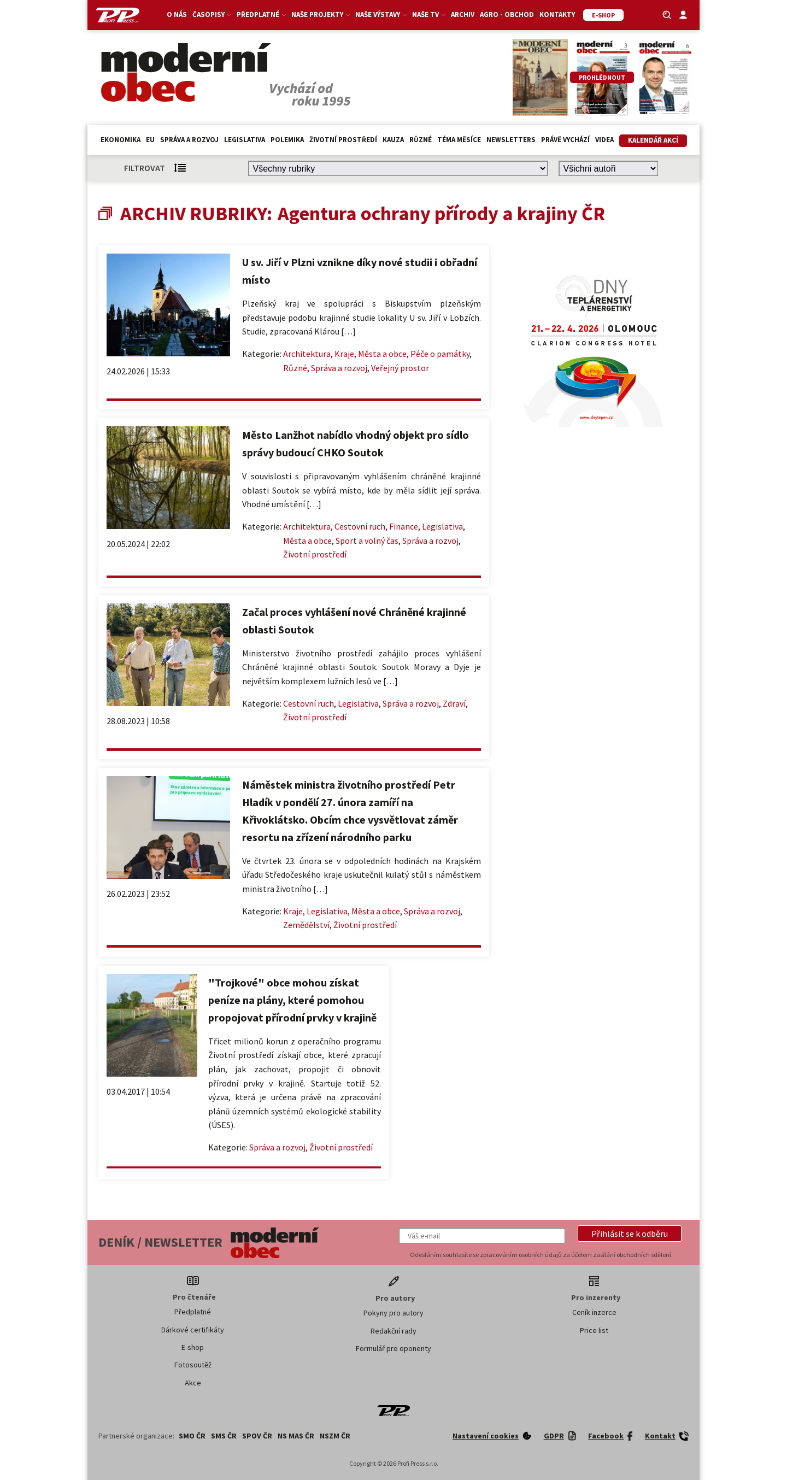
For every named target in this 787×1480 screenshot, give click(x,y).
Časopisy (211, 14)
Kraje (344, 353)
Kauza (393, 139)
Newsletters (511, 139)
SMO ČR (192, 1436)
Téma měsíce (459, 139)
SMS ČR (224, 1436)
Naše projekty (320, 14)
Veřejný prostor (400, 367)
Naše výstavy (381, 14)
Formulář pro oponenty (393, 1348)
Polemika (287, 139)
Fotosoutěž (193, 1365)
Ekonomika (120, 139)
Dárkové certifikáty (192, 1330)
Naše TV (428, 14)
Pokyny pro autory (393, 1313)
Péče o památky (439, 353)
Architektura (307, 353)
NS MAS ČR (296, 1436)
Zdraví (454, 703)
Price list (594, 1330)
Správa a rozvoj (189, 139)
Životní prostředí (343, 139)
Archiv (462, 14)
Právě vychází (565, 139)
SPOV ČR (257, 1436)
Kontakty (557, 14)
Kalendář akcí (653, 140)
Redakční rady (393, 1331)
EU (150, 139)
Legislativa (244, 139)
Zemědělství (306, 924)
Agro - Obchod (507, 14)
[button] (630, 1233)
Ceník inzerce (594, 1312)
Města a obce (382, 353)
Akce (193, 1383)
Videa (604, 139)
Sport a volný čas (367, 540)
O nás (177, 14)
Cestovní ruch (359, 526)
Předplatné (261, 14)
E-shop (192, 1347)
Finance (403, 526)
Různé (420, 139)
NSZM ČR (335, 1436)
